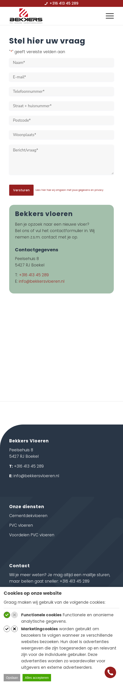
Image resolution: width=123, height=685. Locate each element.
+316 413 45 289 (34, 275)
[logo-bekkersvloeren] (51, 16)
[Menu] (107, 16)
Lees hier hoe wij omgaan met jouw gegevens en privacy (69, 190)
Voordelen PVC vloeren (31, 535)
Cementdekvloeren (28, 515)
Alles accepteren (37, 678)
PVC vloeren (21, 525)
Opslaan (12, 678)
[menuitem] (107, 16)
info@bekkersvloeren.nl (41, 281)
